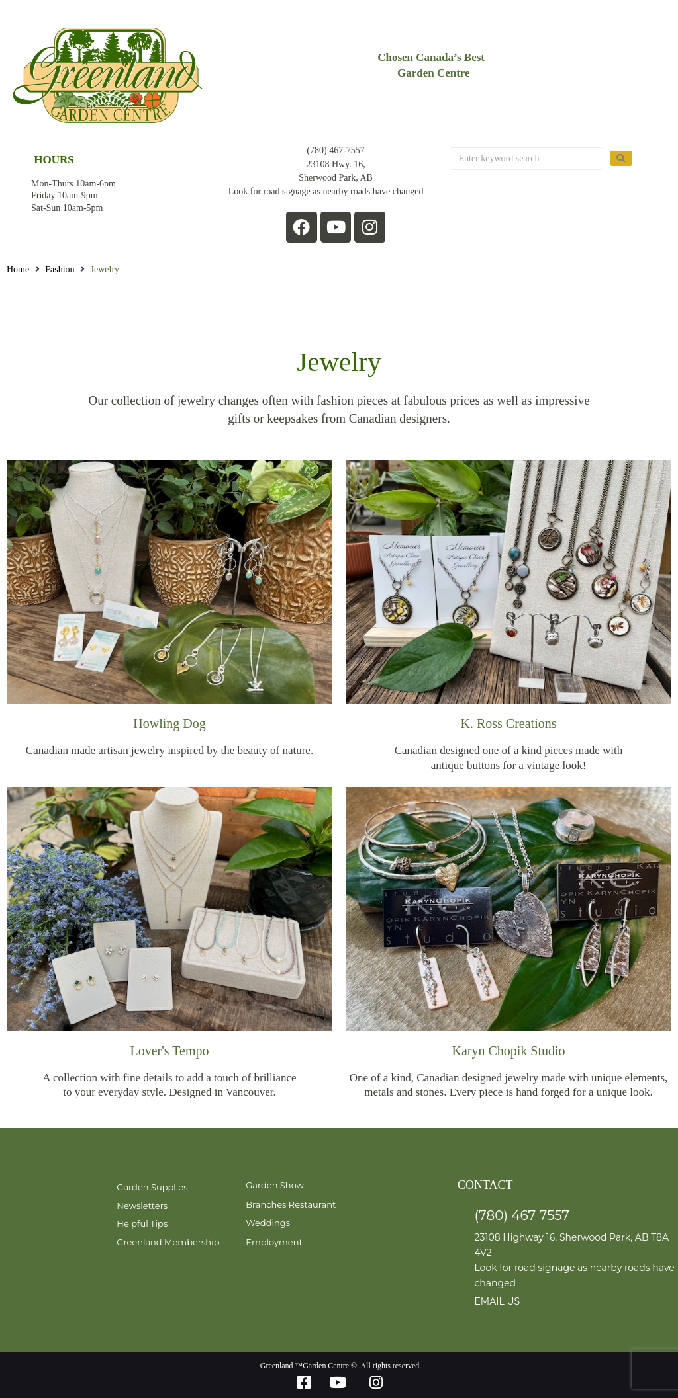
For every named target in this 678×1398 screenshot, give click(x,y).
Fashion (59, 269)
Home (18, 269)
